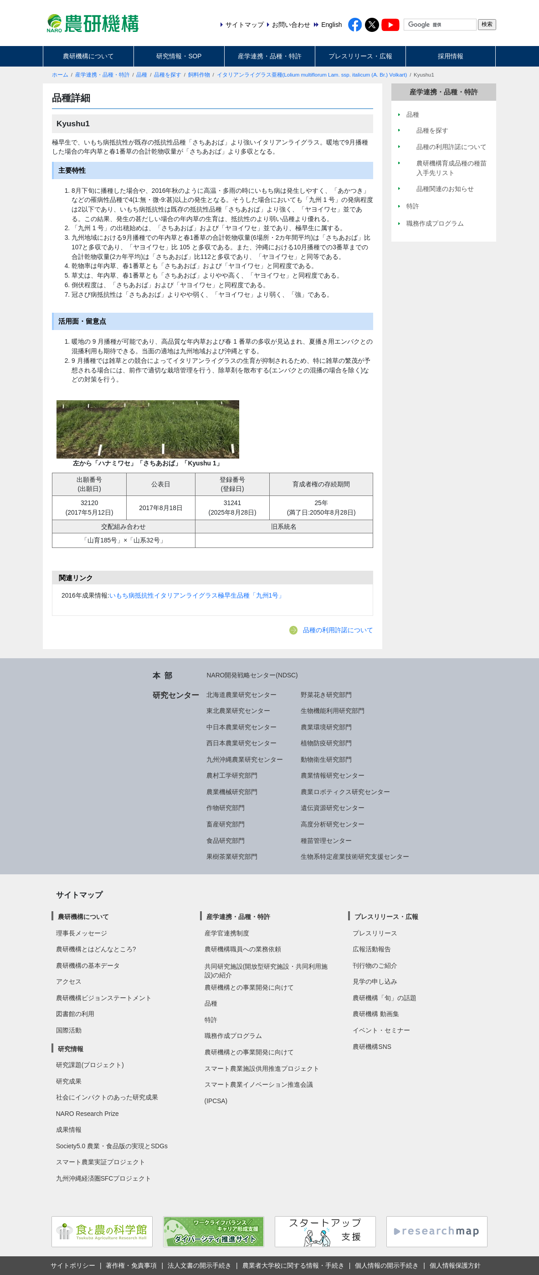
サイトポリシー (73, 1265)
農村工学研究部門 (231, 775)
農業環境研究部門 (326, 727)
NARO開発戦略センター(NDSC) (252, 675)
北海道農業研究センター (241, 694)
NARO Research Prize (87, 1113)
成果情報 (69, 1129)
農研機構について (88, 56)
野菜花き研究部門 (326, 694)
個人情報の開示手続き (387, 1265)
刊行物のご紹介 (375, 965)
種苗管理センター (326, 840)
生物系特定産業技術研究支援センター (355, 856)
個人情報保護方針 (455, 1265)
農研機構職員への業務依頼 (243, 949)
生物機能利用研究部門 (332, 710)
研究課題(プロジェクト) (90, 1065)
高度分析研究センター (332, 824)
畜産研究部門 (225, 824)
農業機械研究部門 (231, 791)
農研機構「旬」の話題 (384, 997)
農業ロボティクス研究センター (345, 791)
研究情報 (70, 1049)
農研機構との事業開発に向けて (249, 987)
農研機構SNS (372, 1046)
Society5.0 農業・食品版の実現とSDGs (112, 1146)
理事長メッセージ (81, 933)
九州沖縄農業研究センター (244, 759)
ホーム (60, 74)
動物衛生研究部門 (326, 759)
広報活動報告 (372, 949)
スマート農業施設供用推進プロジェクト (262, 1068)
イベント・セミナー (381, 1030)
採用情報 (450, 56)
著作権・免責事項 (131, 1265)
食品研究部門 (225, 840)
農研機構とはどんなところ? (96, 949)
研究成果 (69, 1081)
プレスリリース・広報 (360, 56)
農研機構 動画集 (376, 1013)
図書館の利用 (75, 1013)
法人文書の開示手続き (199, 1265)
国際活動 (69, 1030)
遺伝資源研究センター (332, 807)
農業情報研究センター (332, 775)
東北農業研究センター (238, 710)
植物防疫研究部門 (326, 743)
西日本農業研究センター (241, 743)
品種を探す (167, 74)
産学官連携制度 (227, 933)
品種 (141, 74)
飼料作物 (199, 74)
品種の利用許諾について (338, 630)
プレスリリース (375, 933)
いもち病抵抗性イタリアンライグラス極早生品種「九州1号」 (197, 595)
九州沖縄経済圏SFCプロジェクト (104, 1178)
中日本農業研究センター (241, 727)
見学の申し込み (375, 981)
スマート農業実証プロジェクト (100, 1162)
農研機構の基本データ (88, 965)
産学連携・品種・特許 (270, 56)
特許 (211, 1019)
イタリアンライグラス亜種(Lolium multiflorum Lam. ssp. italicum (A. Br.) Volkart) (312, 74)
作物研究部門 (225, 807)
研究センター (176, 695)
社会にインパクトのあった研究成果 (107, 1097)
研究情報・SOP (178, 56)
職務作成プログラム (233, 1035)
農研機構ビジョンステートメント (104, 997)
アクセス (69, 981)
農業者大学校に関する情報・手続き (293, 1265)
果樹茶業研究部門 (231, 856)
